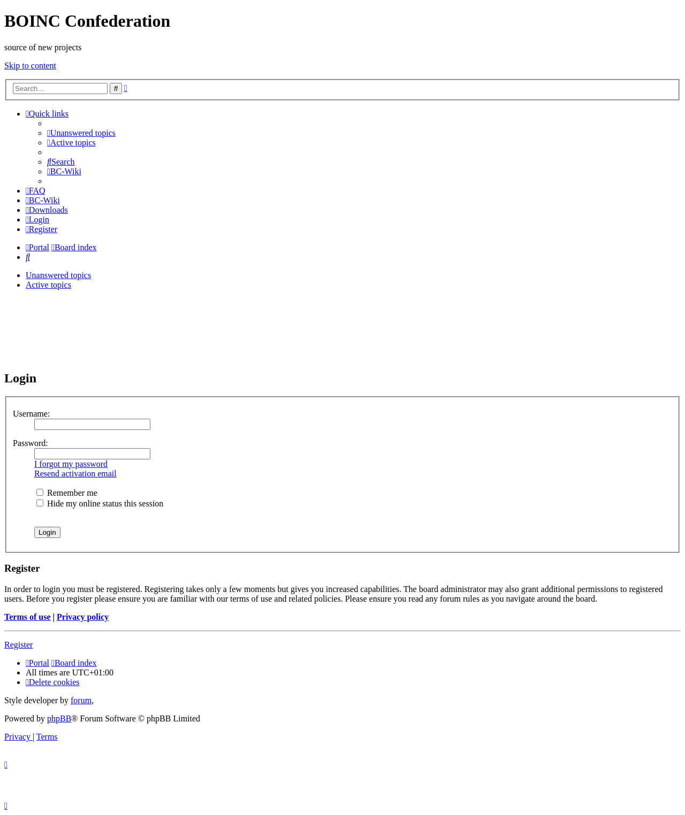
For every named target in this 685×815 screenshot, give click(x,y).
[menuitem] (81, 132)
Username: (31, 413)
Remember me (66, 492)
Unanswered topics (58, 275)
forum (81, 700)
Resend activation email (75, 473)
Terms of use (27, 616)
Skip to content (30, 65)
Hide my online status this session (99, 503)
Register (18, 644)
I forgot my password (71, 463)
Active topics (48, 284)
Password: (30, 443)
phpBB (59, 718)
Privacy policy (83, 616)
